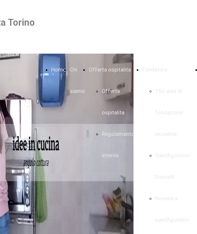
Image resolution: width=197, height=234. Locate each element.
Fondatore (155, 69)
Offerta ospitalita (110, 69)
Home (58, 69)
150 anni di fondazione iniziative (169, 112)
